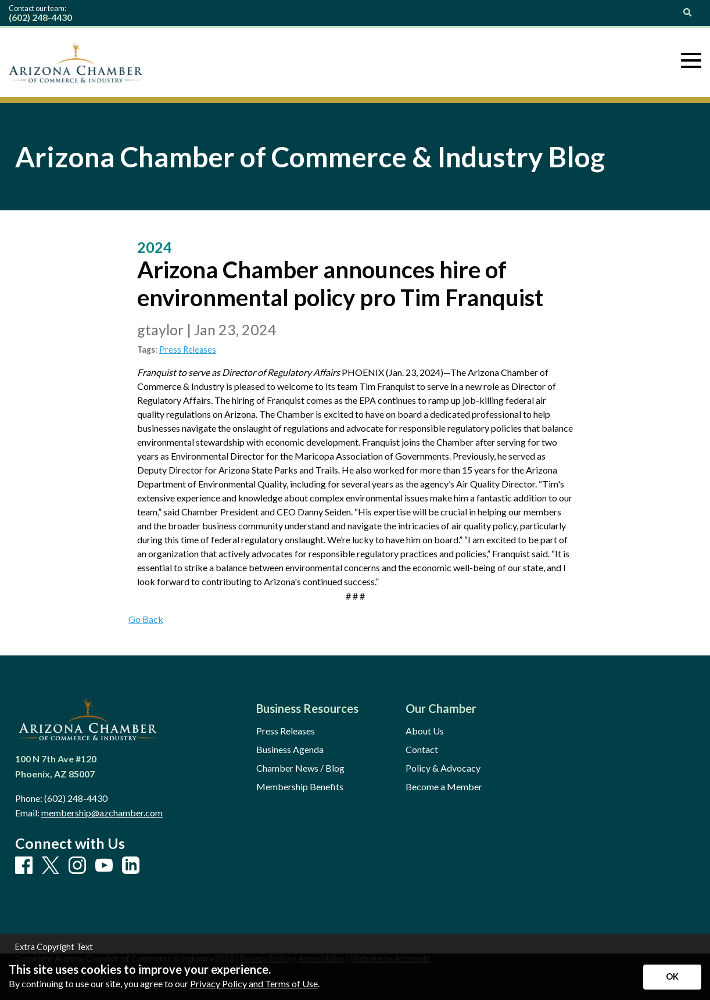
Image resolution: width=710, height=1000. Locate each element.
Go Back (145, 619)
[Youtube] (104, 865)
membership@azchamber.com (102, 812)
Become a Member (444, 786)
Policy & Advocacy (443, 768)
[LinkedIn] (130, 865)
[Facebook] (24, 865)
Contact (422, 749)
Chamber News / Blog (300, 768)
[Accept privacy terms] (672, 977)
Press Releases (187, 349)
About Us (425, 731)
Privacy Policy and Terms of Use (254, 983)
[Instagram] (77, 865)
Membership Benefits (299, 786)
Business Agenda (290, 749)
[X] (50, 866)
